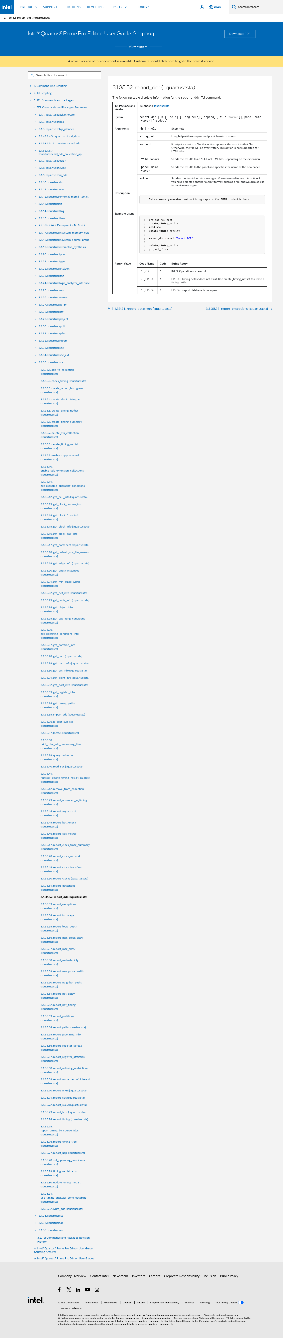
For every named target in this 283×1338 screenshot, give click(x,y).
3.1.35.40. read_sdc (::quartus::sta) (61, 766)
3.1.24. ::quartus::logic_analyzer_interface (64, 283)
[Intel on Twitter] (69, 1290)
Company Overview (72, 1276)
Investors (138, 1276)
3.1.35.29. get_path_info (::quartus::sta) (64, 663)
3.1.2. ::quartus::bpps (51, 122)
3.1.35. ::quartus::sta (51, 362)
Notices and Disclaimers (211, 1317)
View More (138, 47)
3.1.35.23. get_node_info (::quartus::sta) (65, 600)
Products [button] (28, 7)
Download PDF (239, 34)
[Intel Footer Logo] (36, 1300)
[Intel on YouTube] (88, 1290)
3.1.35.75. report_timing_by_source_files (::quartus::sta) (60, 1130)
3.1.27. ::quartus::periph (53, 304)
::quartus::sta (161, 106)
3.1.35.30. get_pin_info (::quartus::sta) (64, 670)
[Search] (234, 6)
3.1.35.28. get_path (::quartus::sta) (61, 656)
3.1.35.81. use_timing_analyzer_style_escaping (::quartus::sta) (63, 1197)
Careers (154, 1276)
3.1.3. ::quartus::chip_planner (56, 129)
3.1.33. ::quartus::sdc (51, 348)
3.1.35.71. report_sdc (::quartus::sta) (63, 1097)
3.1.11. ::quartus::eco (51, 189)
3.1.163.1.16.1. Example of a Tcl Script (62, 225)
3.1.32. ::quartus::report (53, 340)
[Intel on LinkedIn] (78, 1290)
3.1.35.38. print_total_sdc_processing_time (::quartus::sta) (61, 744)
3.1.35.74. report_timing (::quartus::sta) (64, 1119)
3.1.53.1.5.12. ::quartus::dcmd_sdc (59, 143)
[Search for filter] (64, 75)
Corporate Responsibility (182, 1276)
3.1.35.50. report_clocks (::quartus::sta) (64, 878)
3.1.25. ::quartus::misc (52, 290)
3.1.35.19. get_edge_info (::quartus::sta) (65, 563)
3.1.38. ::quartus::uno (51, 1230)
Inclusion (210, 1276)
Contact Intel (99, 1276)
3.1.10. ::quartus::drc (51, 182)
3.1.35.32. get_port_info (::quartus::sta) (64, 685)
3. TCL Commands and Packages (54, 100)
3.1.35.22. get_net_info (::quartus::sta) (64, 593)
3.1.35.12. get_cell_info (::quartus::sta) (64, 497)
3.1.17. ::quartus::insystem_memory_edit (64, 232)
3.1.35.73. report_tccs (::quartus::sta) (63, 1112)
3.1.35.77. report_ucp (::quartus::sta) (63, 1153)
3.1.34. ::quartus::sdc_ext (54, 355)
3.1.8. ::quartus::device (52, 168)
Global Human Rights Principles (193, 1320)
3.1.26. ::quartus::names (53, 297)
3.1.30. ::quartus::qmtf (52, 326)
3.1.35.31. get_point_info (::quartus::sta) (65, 677)
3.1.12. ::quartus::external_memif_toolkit (63, 196)
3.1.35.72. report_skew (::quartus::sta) (64, 1105)
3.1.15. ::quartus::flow (52, 218)
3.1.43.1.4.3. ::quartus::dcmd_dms (59, 136)
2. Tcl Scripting (43, 93)
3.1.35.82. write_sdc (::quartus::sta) (62, 1209)
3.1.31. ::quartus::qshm (52, 333)
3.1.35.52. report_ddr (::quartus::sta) (64, 897)
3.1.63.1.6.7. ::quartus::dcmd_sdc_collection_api (60, 152)
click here (167, 61)
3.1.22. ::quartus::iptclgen (54, 268)
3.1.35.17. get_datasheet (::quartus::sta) (65, 545)
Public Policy (229, 1276)
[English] (215, 7)
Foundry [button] (142, 7)
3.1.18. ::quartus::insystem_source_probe (64, 240)
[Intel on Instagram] (97, 1290)
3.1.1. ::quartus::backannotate (57, 114)
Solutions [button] (72, 7)
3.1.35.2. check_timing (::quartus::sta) (63, 381)
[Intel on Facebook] (60, 1290)
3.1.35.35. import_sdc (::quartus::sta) (63, 714)
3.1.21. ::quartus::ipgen (52, 261)
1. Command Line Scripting (50, 86)
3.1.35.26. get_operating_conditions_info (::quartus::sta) (60, 634)
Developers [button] (96, 7)
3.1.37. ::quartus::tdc (51, 1223)
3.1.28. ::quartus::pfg (51, 312)
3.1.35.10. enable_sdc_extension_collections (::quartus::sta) (62, 470)
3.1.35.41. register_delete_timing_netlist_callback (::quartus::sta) (65, 777)
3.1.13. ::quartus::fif (50, 204)
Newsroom (120, 1276)
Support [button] (50, 7)
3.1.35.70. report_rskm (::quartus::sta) (63, 1090)
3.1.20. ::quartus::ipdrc (52, 254)
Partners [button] (120, 7)
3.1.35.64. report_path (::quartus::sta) (63, 1027)
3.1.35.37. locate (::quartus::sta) (60, 733)
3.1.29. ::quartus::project (53, 319)
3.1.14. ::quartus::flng (51, 211)
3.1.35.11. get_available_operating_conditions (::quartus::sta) (63, 486)
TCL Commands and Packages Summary (62, 107)
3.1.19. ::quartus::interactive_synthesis (62, 247)
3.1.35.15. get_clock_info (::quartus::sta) (65, 526)
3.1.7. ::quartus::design (52, 160)
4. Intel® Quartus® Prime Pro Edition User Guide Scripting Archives (63, 1250)
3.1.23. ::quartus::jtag (51, 276)
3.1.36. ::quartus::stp (51, 1215)
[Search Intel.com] (259, 7)
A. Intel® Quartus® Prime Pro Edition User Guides (64, 1258)
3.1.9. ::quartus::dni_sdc (53, 175)
